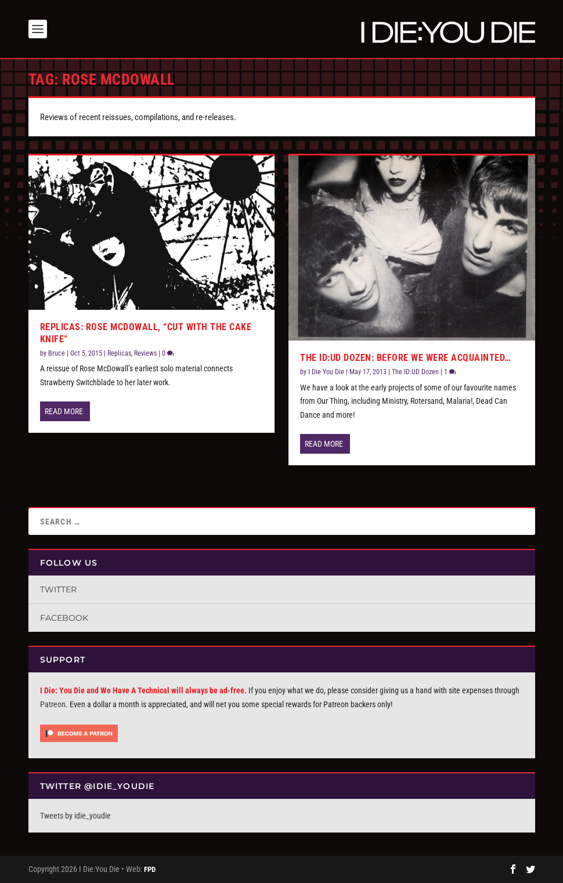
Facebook (64, 618)
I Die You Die (326, 372)
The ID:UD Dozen (415, 372)
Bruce (56, 353)
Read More (64, 411)
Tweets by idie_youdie (75, 815)
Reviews (145, 353)
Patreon (53, 704)
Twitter (58, 589)
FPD (150, 869)
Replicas (119, 353)
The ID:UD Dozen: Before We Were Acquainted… (405, 357)
